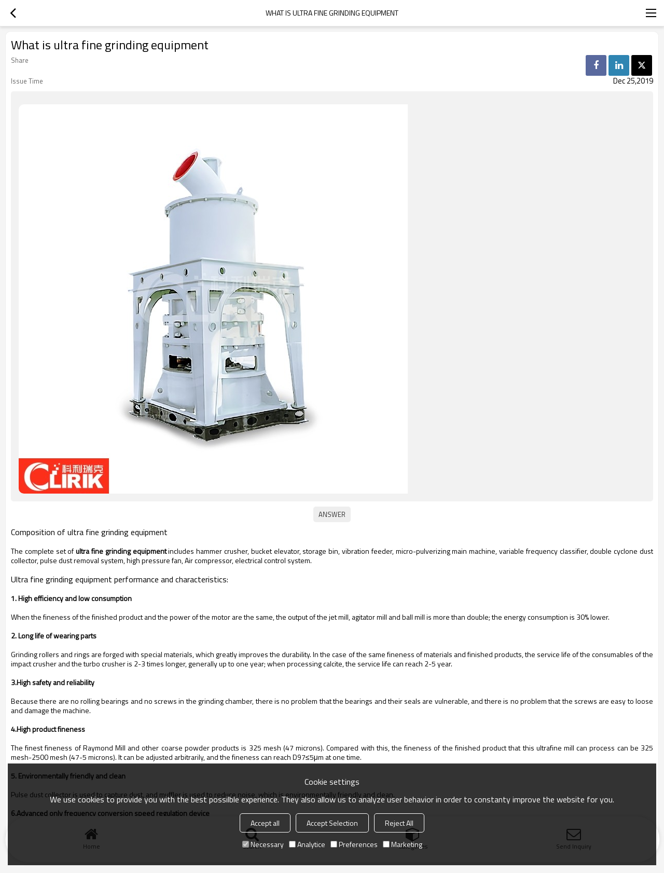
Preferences (354, 844)
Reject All (399, 822)
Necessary (263, 844)
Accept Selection (332, 822)
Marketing (402, 844)
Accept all (265, 822)
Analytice (307, 844)
